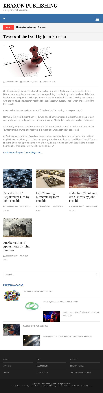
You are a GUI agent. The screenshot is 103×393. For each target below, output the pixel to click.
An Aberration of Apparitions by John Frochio (16, 246)
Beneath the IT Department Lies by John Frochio (16, 197)
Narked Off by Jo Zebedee (35, 326)
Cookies (74, 359)
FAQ (38, 359)
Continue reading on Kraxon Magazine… (23, 152)
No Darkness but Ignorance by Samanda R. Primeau (67, 336)
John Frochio (11, 82)
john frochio (11, 206)
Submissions (43, 366)
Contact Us (42, 372)
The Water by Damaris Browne (30, 27)
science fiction (48, 82)
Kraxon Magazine (13, 285)
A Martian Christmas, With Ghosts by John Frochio (83, 197)
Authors (7, 366)
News (9, 27)
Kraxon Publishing (30, 5)
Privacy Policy (77, 366)
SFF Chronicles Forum (80, 372)
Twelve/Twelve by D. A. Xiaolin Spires (60, 302)
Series (6, 372)
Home (6, 359)
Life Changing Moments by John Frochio (47, 197)
